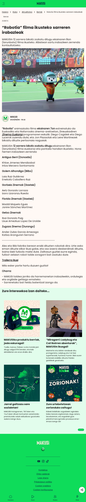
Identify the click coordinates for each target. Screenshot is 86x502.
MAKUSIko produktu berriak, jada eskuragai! (22, 341)
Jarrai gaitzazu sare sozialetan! (17, 405)
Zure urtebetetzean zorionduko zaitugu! (59, 405)
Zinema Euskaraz (12, 134)
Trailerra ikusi (10, 260)
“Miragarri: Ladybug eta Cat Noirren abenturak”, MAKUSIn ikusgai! (61, 343)
